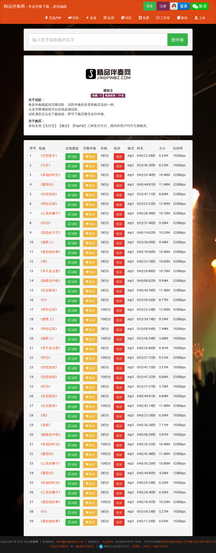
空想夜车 (48, 155)
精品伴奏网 (35, 6)
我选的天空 (50, 232)
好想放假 (48, 194)
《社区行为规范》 (59, 546)
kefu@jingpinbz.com (70, 541)
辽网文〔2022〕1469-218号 (150, 546)
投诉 (119, 156)
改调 (108, 18)
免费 (144, 18)
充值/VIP (53, 18)
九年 (45, 165)
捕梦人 (47, 242)
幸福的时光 (50, 175)
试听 (72, 156)
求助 (73, 18)
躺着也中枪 (50, 280)
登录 (149, 6)
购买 (90, 156)
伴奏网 (34, 541)
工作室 (163, 18)
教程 (182, 18)
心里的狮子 (50, 213)
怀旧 (45, 223)
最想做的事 (50, 252)
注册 (163, 6)
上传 (200, 18)
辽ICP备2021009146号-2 (199, 541)
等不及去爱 (50, 271)
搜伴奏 (177, 39)
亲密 (45, 425)
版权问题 (175, 541)
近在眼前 (48, 290)
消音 (126, 18)
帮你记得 (48, 204)
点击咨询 (107, 541)
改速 (91, 18)
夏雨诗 (47, 184)
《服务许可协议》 (84, 546)
